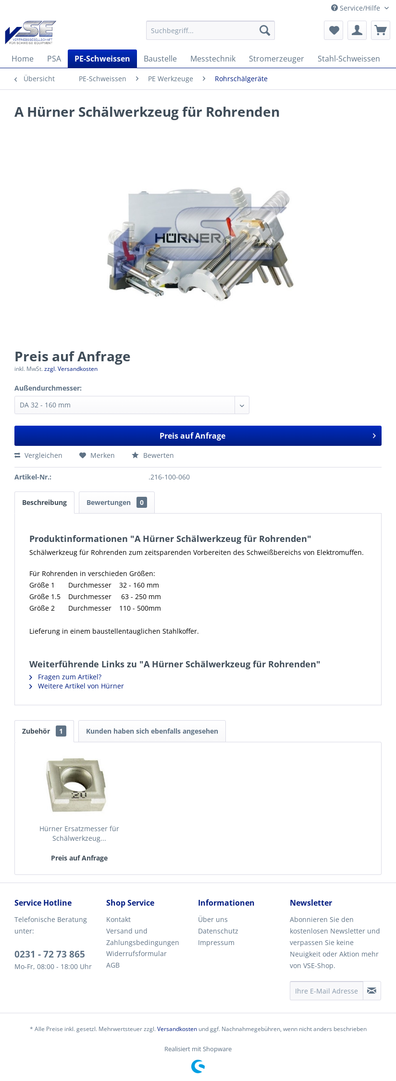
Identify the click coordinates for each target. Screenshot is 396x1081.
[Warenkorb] (380, 30)
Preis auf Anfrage (268, 434)
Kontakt (118, 919)
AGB (113, 965)
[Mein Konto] (357, 30)
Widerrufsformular (136, 953)
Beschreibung (44, 502)
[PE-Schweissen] (102, 58)
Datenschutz (218, 930)
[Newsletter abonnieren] (372, 990)
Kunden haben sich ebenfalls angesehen (152, 731)
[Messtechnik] (213, 58)
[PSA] (54, 58)
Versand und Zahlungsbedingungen (142, 936)
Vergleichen (38, 455)
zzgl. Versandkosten (71, 369)
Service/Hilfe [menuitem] (356, 7)
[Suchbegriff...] (210, 30)
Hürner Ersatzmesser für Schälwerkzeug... (79, 833)
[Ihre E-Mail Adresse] (326, 990)
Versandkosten (177, 1029)
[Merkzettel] (333, 30)
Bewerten (153, 455)
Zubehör (44, 731)
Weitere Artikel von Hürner (76, 685)
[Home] (22, 58)
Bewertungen (117, 502)
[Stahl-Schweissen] (349, 58)
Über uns (213, 919)
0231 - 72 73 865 (49, 954)
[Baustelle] (160, 58)
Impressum (216, 942)
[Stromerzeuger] (276, 58)
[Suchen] (265, 30)
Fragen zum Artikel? (65, 676)
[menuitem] (210, 30)
